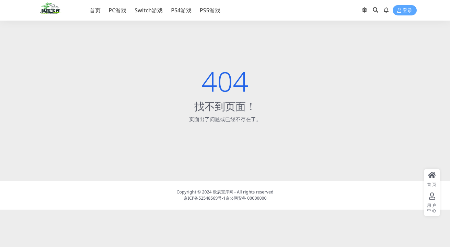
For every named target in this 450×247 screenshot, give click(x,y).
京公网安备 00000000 (246, 198)
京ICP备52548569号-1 (205, 198)
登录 (404, 10)
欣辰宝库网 (223, 192)
